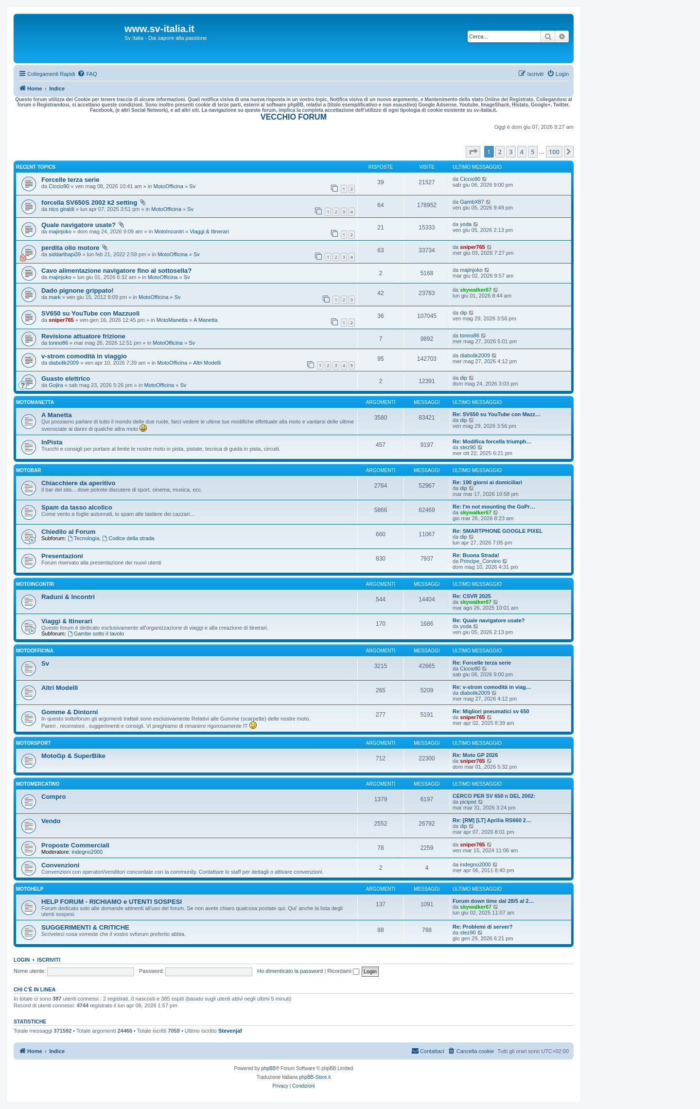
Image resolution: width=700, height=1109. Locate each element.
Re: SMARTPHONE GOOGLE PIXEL (497, 531)
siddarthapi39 (65, 254)
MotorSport (33, 743)
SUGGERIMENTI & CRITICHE (85, 927)
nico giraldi (61, 209)
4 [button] (522, 151)
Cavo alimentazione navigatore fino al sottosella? (116, 270)
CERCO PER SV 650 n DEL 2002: (494, 796)
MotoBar (28, 470)
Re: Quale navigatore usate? (489, 620)
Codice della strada (128, 538)
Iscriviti (48, 960)
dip (463, 313)
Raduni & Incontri (68, 596)
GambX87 (472, 202)
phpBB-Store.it (315, 1077)
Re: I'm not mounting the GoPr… (494, 507)
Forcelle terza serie (70, 179)
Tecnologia (83, 538)
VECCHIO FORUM (294, 117)
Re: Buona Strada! (476, 555)
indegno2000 (87, 852)
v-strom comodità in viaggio (84, 356)
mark (54, 297)
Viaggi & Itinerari (209, 231)
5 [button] (532, 151)
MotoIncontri (169, 231)
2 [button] (500, 151)
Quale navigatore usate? (78, 225)
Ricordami (343, 971)
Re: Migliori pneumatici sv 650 (491, 711)
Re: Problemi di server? (483, 927)
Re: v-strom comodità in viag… (492, 687)
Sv (192, 186)
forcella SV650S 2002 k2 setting (89, 202)
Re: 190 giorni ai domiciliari (487, 482)
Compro (53, 796)
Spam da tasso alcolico (76, 507)
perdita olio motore (70, 247)
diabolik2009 (64, 363)
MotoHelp (29, 889)
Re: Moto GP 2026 (475, 755)
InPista (51, 442)
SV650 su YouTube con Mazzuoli (90, 313)
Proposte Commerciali (75, 845)
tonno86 (58, 343)
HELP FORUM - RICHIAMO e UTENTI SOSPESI (111, 901)
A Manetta (205, 320)
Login (22, 960)
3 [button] (510, 151)
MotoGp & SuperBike (73, 755)
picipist (468, 802)
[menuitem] (87, 74)
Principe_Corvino (480, 561)
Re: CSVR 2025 (472, 596)
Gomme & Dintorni (69, 712)
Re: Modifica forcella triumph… (492, 441)
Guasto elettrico (65, 378)
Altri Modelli (207, 363)
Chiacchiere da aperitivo (78, 483)
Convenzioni (60, 865)
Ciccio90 (59, 186)
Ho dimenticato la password (290, 971)
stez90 (467, 447)
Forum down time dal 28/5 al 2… (493, 901)
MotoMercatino (38, 784)
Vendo (51, 821)
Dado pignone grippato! (77, 290)
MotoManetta (172, 320)
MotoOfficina (169, 186)
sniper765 (472, 247)
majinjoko (60, 231)
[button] (473, 152)
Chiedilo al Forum (68, 531)
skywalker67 (475, 290)
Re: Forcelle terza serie (482, 663)
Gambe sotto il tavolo (96, 633)
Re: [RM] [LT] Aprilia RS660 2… (492, 820)
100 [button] (554, 151)
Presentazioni (62, 556)
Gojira (56, 385)
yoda (466, 224)
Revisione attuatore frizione (83, 336)
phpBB (268, 1068)
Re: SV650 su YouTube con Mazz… (497, 414)
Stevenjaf (230, 1031)
